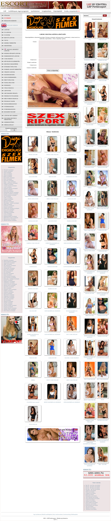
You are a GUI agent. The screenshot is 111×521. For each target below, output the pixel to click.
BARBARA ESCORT (71, 180)
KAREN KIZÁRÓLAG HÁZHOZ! (33, 338)
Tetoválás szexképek (9, 298)
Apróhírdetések (35, 11)
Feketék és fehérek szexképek (11, 193)
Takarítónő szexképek (9, 294)
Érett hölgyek (9, 80)
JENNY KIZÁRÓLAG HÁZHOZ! (52, 405)
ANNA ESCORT (102, 251)
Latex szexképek (8, 213)
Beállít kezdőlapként (47, 514)
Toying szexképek (8, 304)
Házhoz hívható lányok (12, 53)
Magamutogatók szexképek (10, 216)
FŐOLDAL (7, 15)
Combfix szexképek (8, 184)
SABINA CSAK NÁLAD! (33, 246)
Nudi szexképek (7, 266)
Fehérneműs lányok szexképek (11, 192)
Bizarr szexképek (8, 179)
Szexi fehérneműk (10, 77)
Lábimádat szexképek (9, 212)
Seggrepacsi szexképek (9, 281)
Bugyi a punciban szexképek (11, 183)
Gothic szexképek (8, 197)
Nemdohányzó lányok (11, 56)
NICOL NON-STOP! (33, 202)
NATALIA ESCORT (52, 270)
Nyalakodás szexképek (9, 268)
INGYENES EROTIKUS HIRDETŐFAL (10, 119)
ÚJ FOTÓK (7, 35)
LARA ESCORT (52, 361)
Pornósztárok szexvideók (92, 505)
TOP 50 (6, 40)
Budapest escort (9, 112)
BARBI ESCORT (52, 292)
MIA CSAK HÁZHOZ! (102, 379)
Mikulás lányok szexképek (10, 220)
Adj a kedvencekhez (58, 514)
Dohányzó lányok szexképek (11, 188)
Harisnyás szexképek (9, 201)
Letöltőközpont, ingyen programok (18, 11)
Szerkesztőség (66, 514)
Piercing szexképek (8, 270)
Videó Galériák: (96, 482)
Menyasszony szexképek (10, 219)
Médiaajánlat (74, 514)
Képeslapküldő (58, 11)
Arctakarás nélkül (11, 93)
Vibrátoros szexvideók (91, 509)
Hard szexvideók (90, 494)
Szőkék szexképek (8, 290)
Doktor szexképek (8, 189)
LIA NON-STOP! (52, 224)
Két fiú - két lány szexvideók (93, 488)
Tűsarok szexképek (8, 306)
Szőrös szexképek (8, 293)
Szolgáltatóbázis (46, 11)
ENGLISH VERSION (12, 25)
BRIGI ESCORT (90, 315)
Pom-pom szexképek (9, 273)
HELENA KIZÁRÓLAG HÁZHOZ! (102, 441)
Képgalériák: (11, 167)
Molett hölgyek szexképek (10, 261)
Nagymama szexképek (9, 262)
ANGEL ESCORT (33, 157)
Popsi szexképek (8, 274)
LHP (4, 11)
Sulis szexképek (7, 288)
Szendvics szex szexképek (10, 289)
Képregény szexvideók (91, 496)
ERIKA (33, 383)
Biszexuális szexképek (9, 177)
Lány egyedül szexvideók (92, 497)
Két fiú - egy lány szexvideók (93, 486)
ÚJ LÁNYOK (7, 32)
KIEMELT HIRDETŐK (10, 43)
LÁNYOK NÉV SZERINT (11, 115)
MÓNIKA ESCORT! (33, 292)
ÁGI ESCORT (33, 314)
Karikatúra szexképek (9, 205)
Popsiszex (7, 85)
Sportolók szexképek (9, 286)
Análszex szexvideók (91, 490)
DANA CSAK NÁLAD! (52, 157)
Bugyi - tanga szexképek (10, 181)
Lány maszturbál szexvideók (92, 498)
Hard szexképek (7, 200)
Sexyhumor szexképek (9, 282)
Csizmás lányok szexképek (10, 185)
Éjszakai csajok (9, 101)
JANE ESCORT (72, 157)
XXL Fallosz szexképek (9, 310)
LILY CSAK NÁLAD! (71, 337)
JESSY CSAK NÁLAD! (52, 383)
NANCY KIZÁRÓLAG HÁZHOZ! (103, 294)
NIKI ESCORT (52, 180)
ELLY (102, 399)
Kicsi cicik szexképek (9, 209)
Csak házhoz (8, 58)
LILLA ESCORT (33, 180)
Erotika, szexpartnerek (70, 11)
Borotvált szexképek (9, 180)
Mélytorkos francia (11, 98)
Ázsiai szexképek (8, 175)
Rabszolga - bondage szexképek (11, 278)
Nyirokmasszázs (9, 109)
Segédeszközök (9, 74)
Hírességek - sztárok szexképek (11, 203)
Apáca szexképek (8, 173)
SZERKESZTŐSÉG (9, 122)
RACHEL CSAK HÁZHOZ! (72, 361)
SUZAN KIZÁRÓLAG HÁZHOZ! (72, 315)
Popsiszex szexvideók (91, 503)
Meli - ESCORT (103, 464)
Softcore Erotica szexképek (10, 284)
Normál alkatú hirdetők (12, 69)
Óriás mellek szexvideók (92, 502)
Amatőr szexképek (8, 171)
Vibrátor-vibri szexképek (10, 309)
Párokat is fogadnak (11, 96)
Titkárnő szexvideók (90, 507)
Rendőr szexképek (8, 280)
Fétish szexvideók (90, 492)
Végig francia (9, 88)
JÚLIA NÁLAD (33, 427)
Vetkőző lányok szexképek (10, 308)
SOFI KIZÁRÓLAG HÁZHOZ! (52, 314)
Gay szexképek (7, 196)
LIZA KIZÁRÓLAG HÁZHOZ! (52, 337)
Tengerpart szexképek (9, 296)
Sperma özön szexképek (9, 285)
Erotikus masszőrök (11, 64)
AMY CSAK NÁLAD (71, 383)
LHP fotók (7, 90)
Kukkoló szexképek (8, 211)
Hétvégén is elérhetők (12, 61)
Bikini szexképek (8, 176)
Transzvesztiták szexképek (10, 305)
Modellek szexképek (9, 260)
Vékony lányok (9, 72)
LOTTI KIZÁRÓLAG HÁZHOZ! (71, 270)
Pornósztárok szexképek (9, 276)
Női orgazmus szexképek (10, 265)
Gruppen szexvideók (91, 493)
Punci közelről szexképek (10, 277)
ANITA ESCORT (72, 202)
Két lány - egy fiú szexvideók (93, 489)
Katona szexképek (8, 207)
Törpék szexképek (8, 302)
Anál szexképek (7, 172)
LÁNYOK (6, 29)
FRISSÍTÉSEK (8, 45)
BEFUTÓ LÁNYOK (9, 37)
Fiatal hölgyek (9, 82)
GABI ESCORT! (102, 146)
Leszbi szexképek (8, 215)
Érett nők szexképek (8, 191)
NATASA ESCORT (33, 224)
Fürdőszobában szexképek (10, 195)
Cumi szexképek (8, 187)
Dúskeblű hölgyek (10, 66)
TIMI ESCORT (33, 361)
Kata (72, 292)
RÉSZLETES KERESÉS (10, 20)
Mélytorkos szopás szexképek (11, 217)
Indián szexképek (8, 204)
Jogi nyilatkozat (37, 514)
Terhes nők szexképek (9, 297)
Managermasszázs (10, 104)
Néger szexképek (8, 264)
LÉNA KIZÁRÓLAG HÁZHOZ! (72, 405)
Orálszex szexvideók (91, 501)
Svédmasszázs (9, 106)
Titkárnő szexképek (8, 301)
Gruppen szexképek (8, 199)
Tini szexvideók (89, 506)
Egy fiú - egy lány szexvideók (93, 485)
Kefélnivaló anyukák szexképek (11, 208)
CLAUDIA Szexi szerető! (33, 405)
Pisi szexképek (7, 272)
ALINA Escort (33, 270)
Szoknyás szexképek (9, 292)
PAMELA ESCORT (72, 224)
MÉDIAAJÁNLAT (9, 124)
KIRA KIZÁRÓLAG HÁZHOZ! (72, 246)
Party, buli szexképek (9, 269)
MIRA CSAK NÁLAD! (52, 202)
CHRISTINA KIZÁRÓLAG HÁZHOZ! (52, 247)
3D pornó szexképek (9, 169)
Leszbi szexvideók (90, 500)
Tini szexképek (7, 300)
